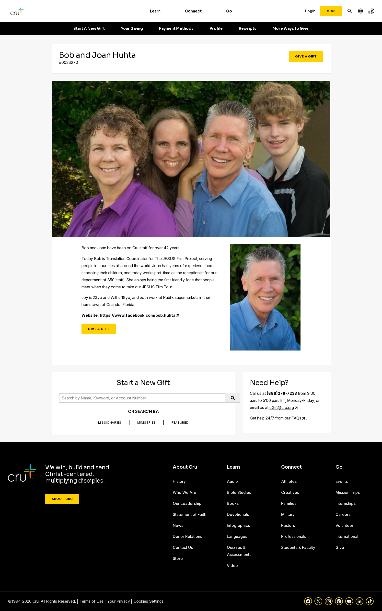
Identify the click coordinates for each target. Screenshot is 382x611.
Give (331, 11)
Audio (232, 481)
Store (178, 558)
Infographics (238, 525)
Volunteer (344, 525)
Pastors (288, 525)
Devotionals (238, 514)
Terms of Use (92, 601)
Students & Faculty (298, 547)
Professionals (293, 536)
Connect (193, 11)
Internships (346, 503)
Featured (180, 422)
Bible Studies (239, 492)
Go (229, 11)
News (178, 525)
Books (233, 503)
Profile (216, 28)
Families (288, 503)
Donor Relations (187, 536)
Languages (237, 536)
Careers (343, 514)
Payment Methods (176, 28)
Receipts (247, 28)
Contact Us (183, 547)
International (347, 536)
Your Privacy (118, 601)
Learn (155, 11)
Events (342, 481)
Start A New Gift (89, 28)
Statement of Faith (189, 514)
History (179, 481)
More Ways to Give (291, 28)
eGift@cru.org (281, 407)
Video (232, 565)
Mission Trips (348, 492)
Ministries (146, 422)
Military (288, 514)
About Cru (62, 499)
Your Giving (132, 28)
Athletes (289, 481)
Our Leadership (187, 503)
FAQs (296, 418)
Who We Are (184, 492)
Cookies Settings (148, 601)
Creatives (290, 492)
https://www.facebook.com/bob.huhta (137, 315)
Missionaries (109, 422)
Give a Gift (306, 56)
